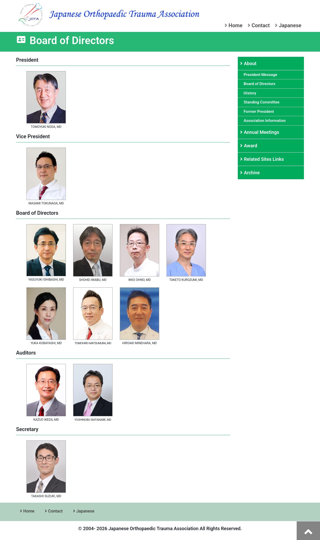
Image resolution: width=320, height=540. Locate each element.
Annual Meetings (262, 132)
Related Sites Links (264, 159)
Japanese (288, 25)
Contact (259, 25)
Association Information (266, 120)
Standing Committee (263, 102)
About (250, 63)
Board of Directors (260, 83)
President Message (261, 74)
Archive (252, 172)
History (251, 93)
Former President (260, 111)
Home (233, 25)
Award (251, 145)
